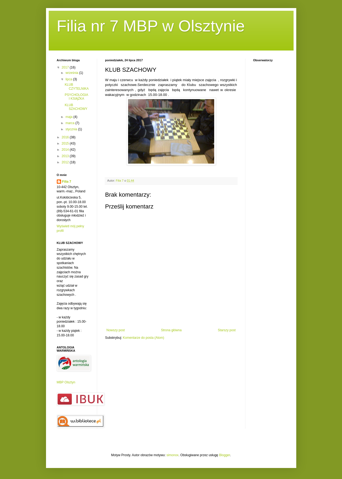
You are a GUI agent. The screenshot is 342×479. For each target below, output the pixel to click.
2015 (66, 143)
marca (70, 123)
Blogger (224, 455)
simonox (173, 455)
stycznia (71, 129)
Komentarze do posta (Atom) (143, 338)
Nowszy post (116, 330)
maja (69, 117)
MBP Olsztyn (66, 382)
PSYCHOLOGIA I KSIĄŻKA (76, 96)
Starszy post (226, 330)
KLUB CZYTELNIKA (77, 86)
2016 (66, 137)
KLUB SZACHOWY (76, 107)
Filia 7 (66, 181)
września (72, 73)
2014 (66, 150)
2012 (66, 162)
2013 (66, 156)
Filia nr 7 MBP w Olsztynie (151, 26)
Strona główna (171, 330)
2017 (66, 67)
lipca (69, 79)
